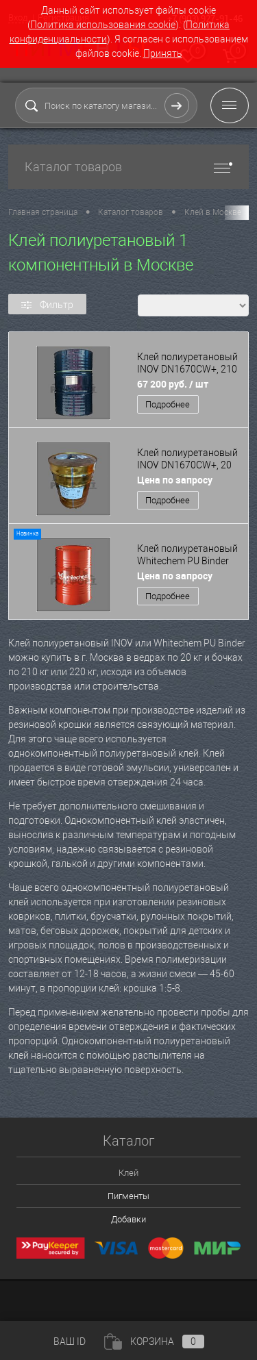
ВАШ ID (69, 1341)
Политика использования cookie (102, 24)
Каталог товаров (128, 166)
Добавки (128, 1219)
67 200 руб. (172, 383)
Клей (128, 1173)
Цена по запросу (174, 479)
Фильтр (47, 304)
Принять (162, 53)
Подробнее (167, 404)
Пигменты (128, 1196)
